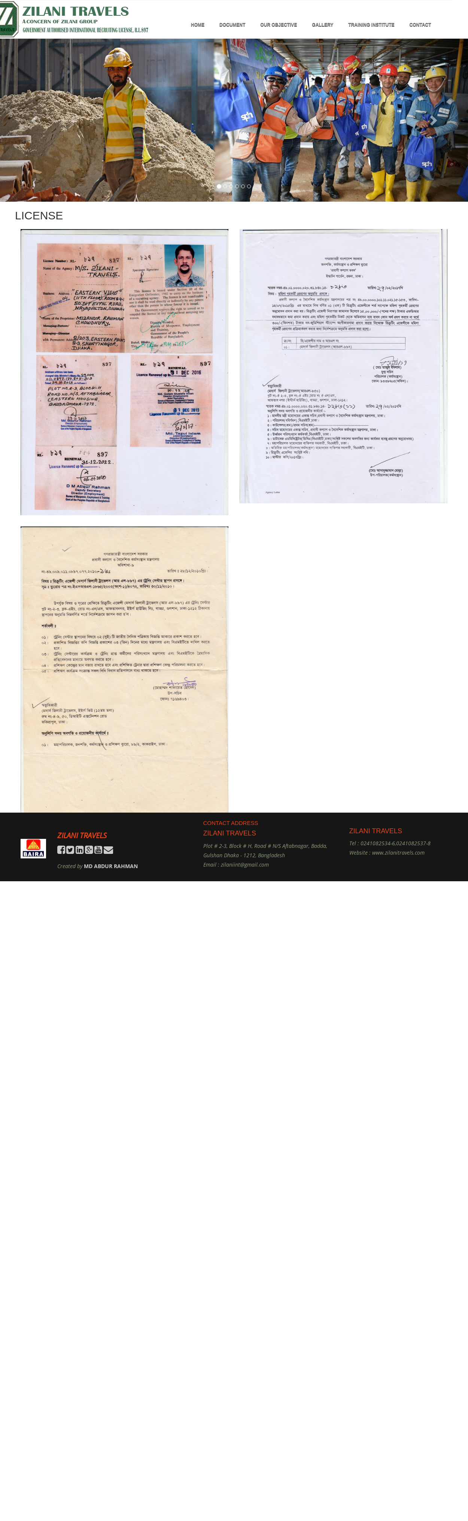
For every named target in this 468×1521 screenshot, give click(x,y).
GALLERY (322, 24)
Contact (420, 24)
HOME (197, 24)
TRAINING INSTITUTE (371, 24)
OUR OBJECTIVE (278, 24)
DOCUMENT (232, 24)
